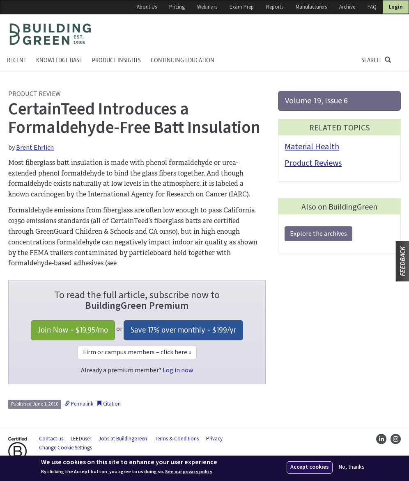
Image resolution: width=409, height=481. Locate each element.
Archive (347, 7)
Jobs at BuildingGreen (123, 438)
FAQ (372, 7)
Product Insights (116, 60)
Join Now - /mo (73, 330)
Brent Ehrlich (35, 147)
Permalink (78, 404)
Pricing (177, 7)
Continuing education (182, 60)
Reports (274, 7)
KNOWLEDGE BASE (59, 60)
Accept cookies (309, 467)
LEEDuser (81, 438)
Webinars (207, 7)
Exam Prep (242, 7)
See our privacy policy (188, 472)
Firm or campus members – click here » (137, 352)
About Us (147, 7)
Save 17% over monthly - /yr (183, 330)
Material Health (312, 147)
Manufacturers (311, 7)
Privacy (214, 438)
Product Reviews (313, 163)
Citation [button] (109, 404)
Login (395, 7)
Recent (16, 60)
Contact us (51, 438)
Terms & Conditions (176, 438)
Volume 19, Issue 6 (316, 101)
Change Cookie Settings (65, 447)
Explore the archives (318, 233)
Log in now (178, 370)
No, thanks (352, 467)
